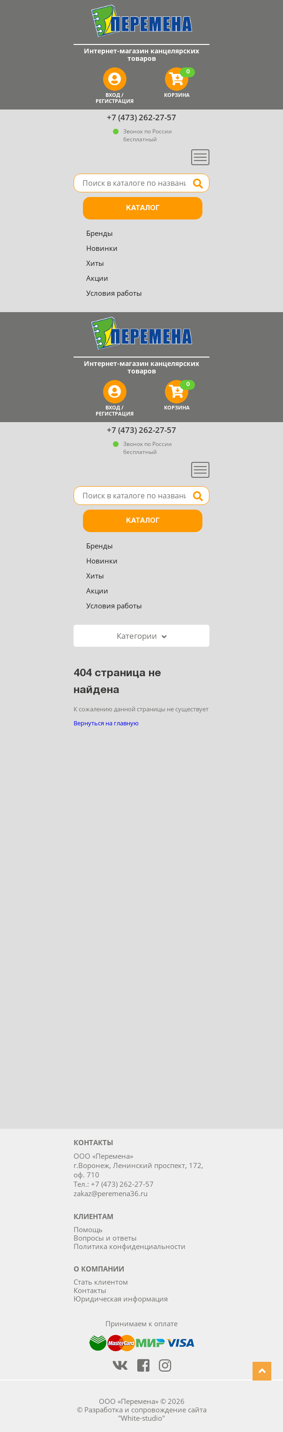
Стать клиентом (101, 1281)
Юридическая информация (121, 1298)
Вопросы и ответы (105, 1237)
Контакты (90, 1290)
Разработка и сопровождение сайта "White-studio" (145, 1414)
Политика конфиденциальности (130, 1246)
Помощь (88, 1229)
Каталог (143, 208)
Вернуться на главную (106, 723)
